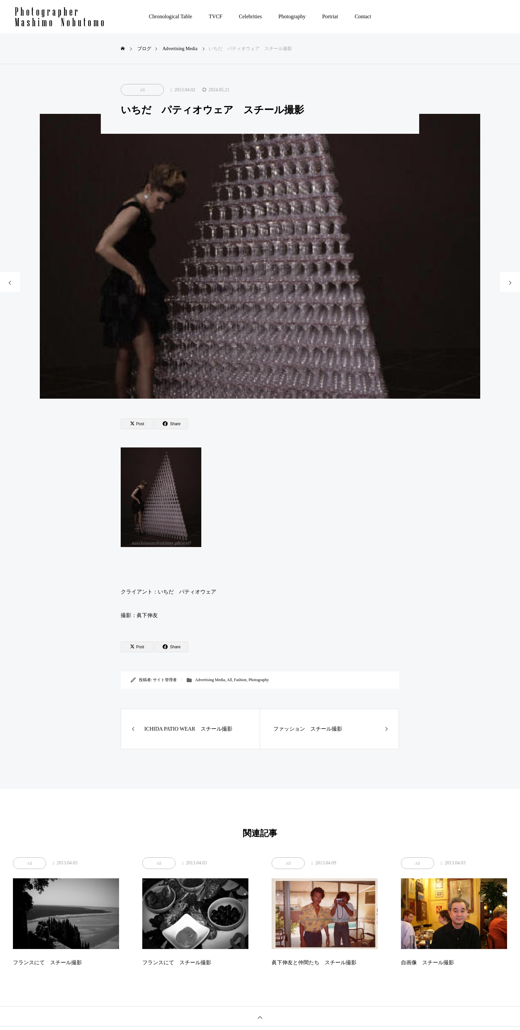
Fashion (240, 679)
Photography (292, 16)
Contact (363, 16)
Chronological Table (170, 16)
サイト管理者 (165, 679)
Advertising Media (210, 679)
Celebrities (250, 16)
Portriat (330, 16)
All (142, 90)
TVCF (215, 16)
